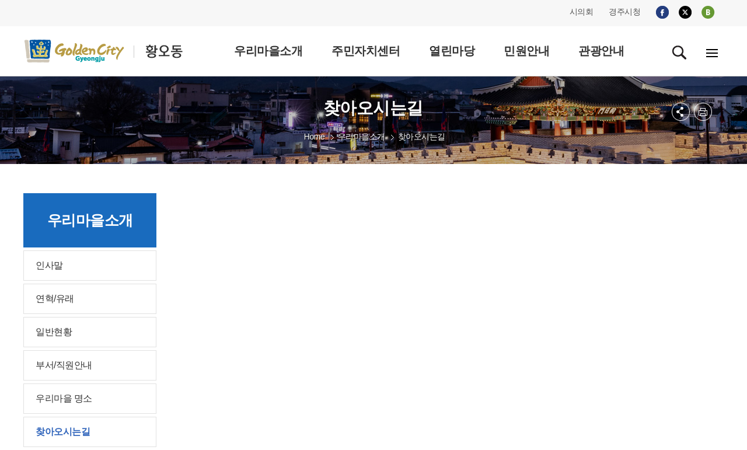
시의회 (582, 11)
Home (314, 136)
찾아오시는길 (421, 136)
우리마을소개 (361, 136)
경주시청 (624, 11)
